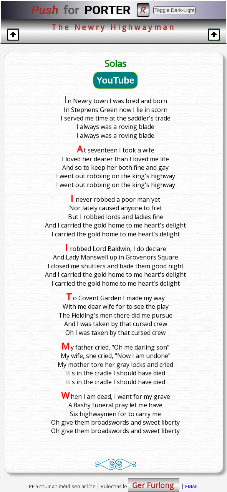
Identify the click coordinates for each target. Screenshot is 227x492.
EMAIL (192, 486)
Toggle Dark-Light (174, 10)
